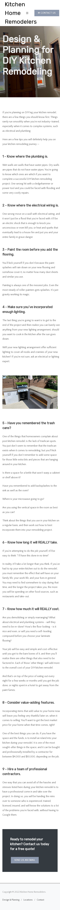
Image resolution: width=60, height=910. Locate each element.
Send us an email (24, 860)
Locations (28, 900)
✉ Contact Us (47, 13)
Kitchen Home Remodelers (21, 13)
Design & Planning (10, 900)
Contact (40, 900)
